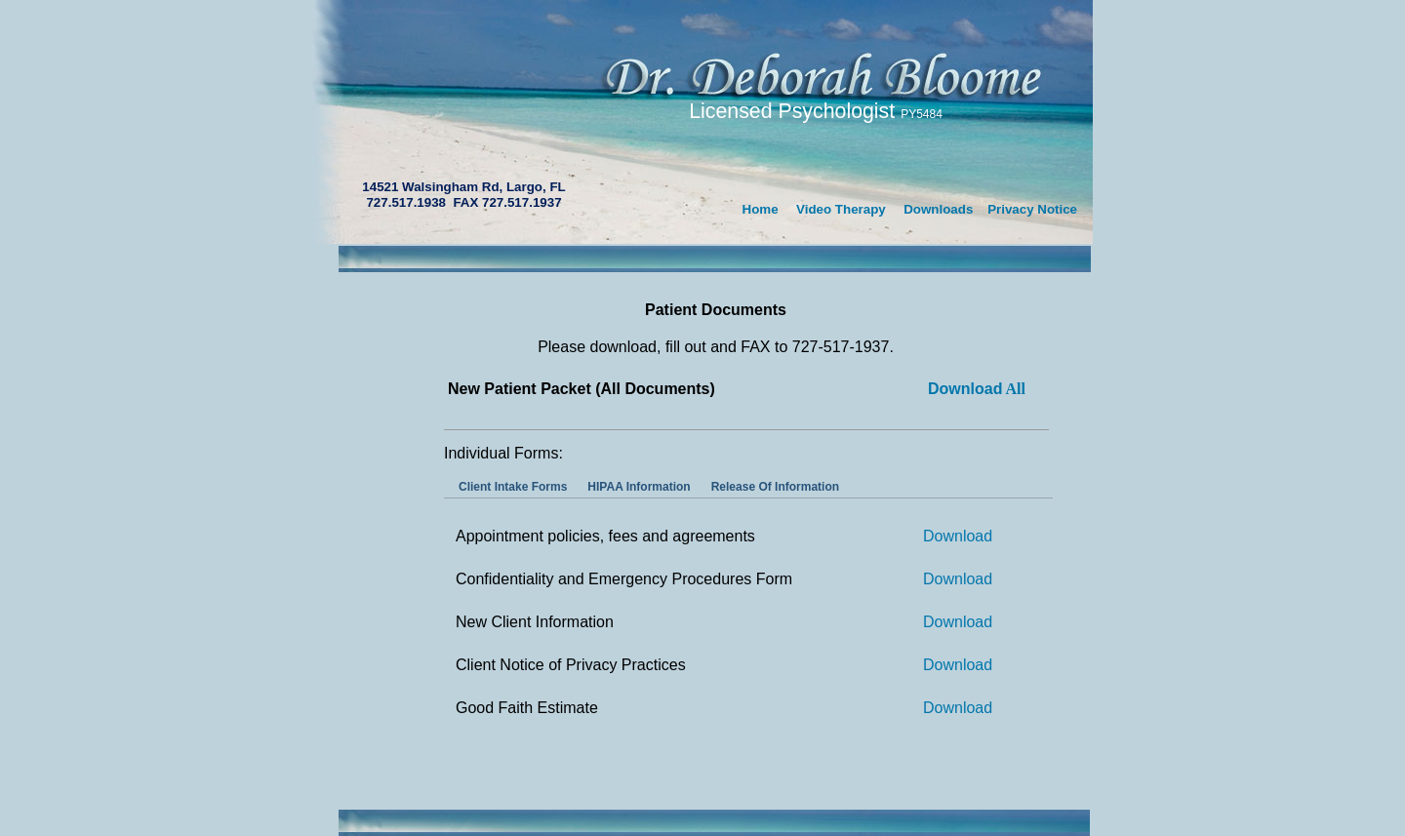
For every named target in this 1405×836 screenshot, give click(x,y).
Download (957, 536)
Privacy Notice (1032, 209)
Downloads (938, 209)
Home (761, 209)
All (976, 388)
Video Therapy (841, 209)
